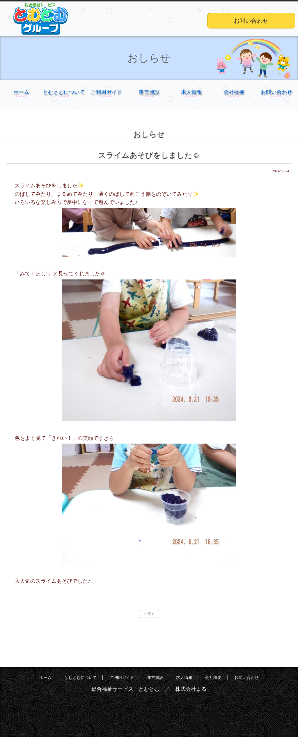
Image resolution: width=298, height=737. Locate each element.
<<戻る (149, 614)
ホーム (21, 99)
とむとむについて (63, 99)
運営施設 (149, 99)
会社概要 (234, 99)
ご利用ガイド (106, 99)
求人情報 (191, 99)
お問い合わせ (251, 20)
